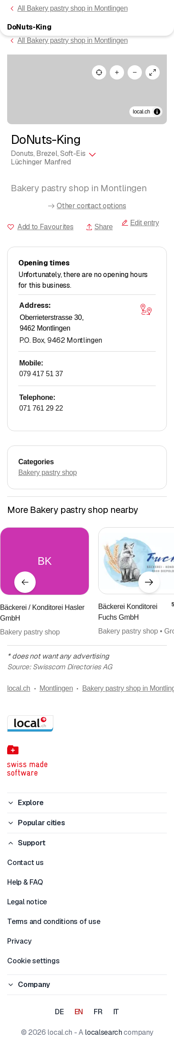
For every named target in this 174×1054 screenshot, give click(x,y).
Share (99, 227)
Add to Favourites (45, 226)
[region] (87, 89)
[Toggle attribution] (157, 111)
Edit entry (140, 223)
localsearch (103, 1032)
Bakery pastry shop (47, 472)
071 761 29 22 (41, 408)
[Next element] (149, 582)
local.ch (18, 688)
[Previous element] (25, 582)
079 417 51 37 (41, 374)
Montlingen (56, 688)
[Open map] (146, 309)
